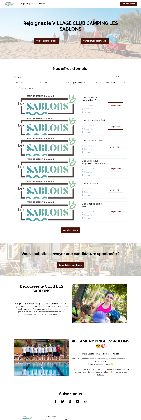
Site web (41, 4)
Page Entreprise (26, 4)
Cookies (69, 384)
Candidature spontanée (94, 41)
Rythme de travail (112, 82)
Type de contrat (84, 82)
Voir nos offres (128, 4)
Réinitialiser (121, 77)
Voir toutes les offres (46, 41)
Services (28, 82)
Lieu (56, 82)
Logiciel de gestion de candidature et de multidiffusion (70, 416)
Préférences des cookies (72, 394)
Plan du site (70, 387)
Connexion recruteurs (70, 390)
